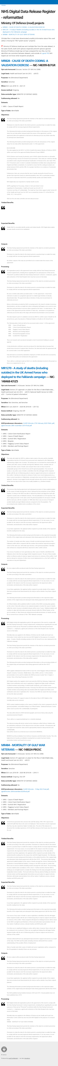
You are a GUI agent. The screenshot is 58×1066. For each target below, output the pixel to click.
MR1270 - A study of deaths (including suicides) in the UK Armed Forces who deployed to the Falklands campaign (24, 372)
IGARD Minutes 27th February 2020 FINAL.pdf (38, 423)
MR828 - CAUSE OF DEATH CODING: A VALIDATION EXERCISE (24, 27)
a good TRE (45, 53)
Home (3, 5)
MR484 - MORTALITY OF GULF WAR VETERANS (19, 34)
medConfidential (13, 1058)
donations (27, 1058)
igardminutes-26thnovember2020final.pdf (15, 791)
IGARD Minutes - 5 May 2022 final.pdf (36, 789)
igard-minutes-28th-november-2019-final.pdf (16, 425)
